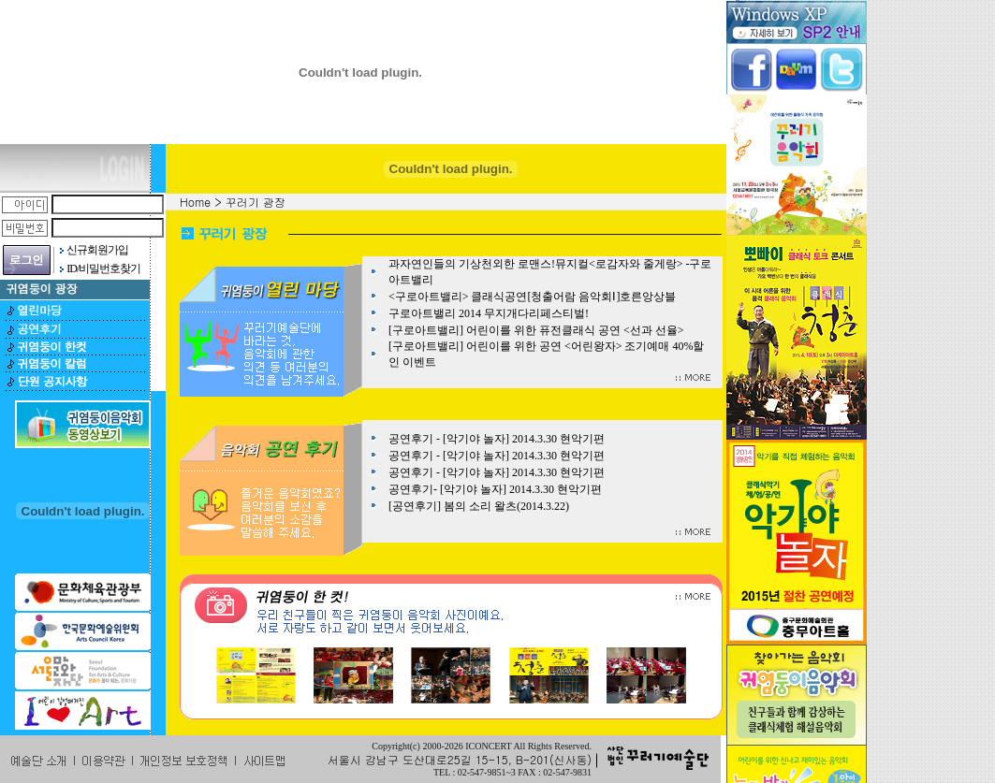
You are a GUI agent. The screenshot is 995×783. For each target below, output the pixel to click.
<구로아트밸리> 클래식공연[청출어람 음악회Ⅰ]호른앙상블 (532, 296)
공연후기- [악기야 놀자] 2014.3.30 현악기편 (495, 489)
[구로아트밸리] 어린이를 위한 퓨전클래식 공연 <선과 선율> (536, 330)
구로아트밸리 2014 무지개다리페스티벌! (488, 313)
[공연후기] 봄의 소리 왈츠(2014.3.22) (478, 506)
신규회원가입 (97, 249)
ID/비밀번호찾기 (103, 268)
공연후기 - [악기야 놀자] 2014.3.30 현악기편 (496, 438)
